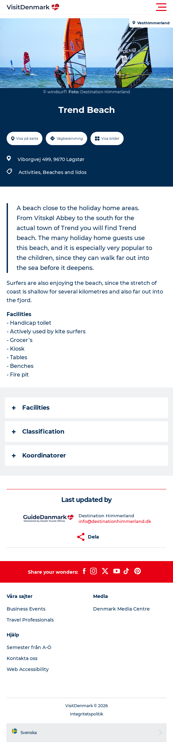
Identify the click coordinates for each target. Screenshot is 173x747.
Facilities (31, 407)
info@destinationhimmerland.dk (115, 521)
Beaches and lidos (64, 172)
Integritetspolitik (86, 713)
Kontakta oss (22, 658)
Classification (38, 431)
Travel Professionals (30, 620)
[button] (116, 7)
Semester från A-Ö (29, 647)
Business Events (26, 609)
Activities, (31, 172)
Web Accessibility (28, 669)
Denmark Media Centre (121, 609)
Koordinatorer (39, 455)
